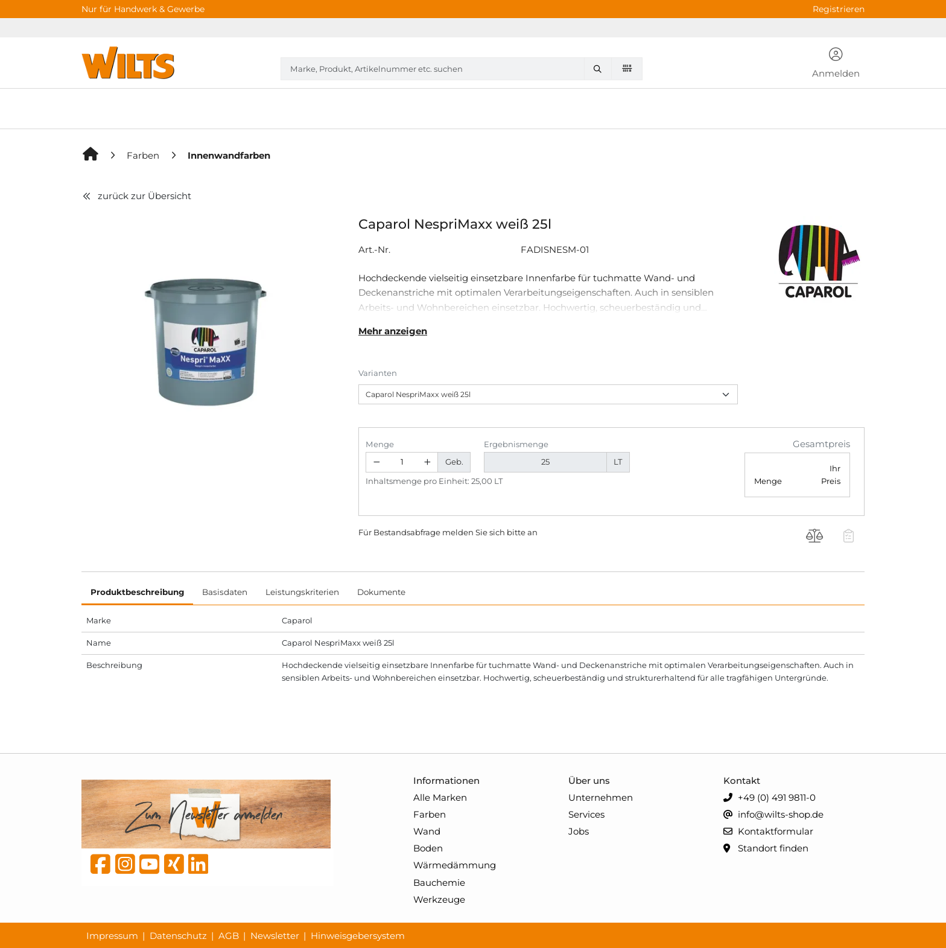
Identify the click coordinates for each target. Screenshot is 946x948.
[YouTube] (149, 867)
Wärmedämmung (454, 865)
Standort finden (765, 849)
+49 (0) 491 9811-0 (769, 798)
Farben (429, 814)
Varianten (377, 373)
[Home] (91, 155)
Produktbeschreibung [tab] (137, 592)
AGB (228, 935)
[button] (836, 64)
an (532, 532)
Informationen (446, 780)
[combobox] (462, 68)
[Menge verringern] (376, 462)
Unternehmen (600, 797)
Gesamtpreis (821, 444)
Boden (428, 848)
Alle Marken (440, 797)
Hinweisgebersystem (358, 935)
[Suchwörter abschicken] (600, 69)
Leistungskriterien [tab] (302, 592)
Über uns (589, 780)
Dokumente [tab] (381, 592)
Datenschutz (178, 935)
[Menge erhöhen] (427, 462)
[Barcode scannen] (627, 68)
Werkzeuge (439, 899)
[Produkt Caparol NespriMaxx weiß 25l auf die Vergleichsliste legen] (815, 537)
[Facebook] (100, 867)
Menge (380, 444)
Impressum (112, 935)
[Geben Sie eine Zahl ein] (402, 462)
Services (586, 814)
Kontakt (741, 780)
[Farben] (144, 155)
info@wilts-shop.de (773, 815)
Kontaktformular (768, 832)
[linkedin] (198, 867)
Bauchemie (439, 882)
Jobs (578, 831)
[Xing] (174, 867)
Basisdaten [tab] (224, 592)
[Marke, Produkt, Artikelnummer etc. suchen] (600, 69)
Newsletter (274, 935)
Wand (426, 831)
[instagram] (125, 867)
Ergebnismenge (516, 444)
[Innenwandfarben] (229, 155)
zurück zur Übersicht (136, 196)
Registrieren (839, 9)
